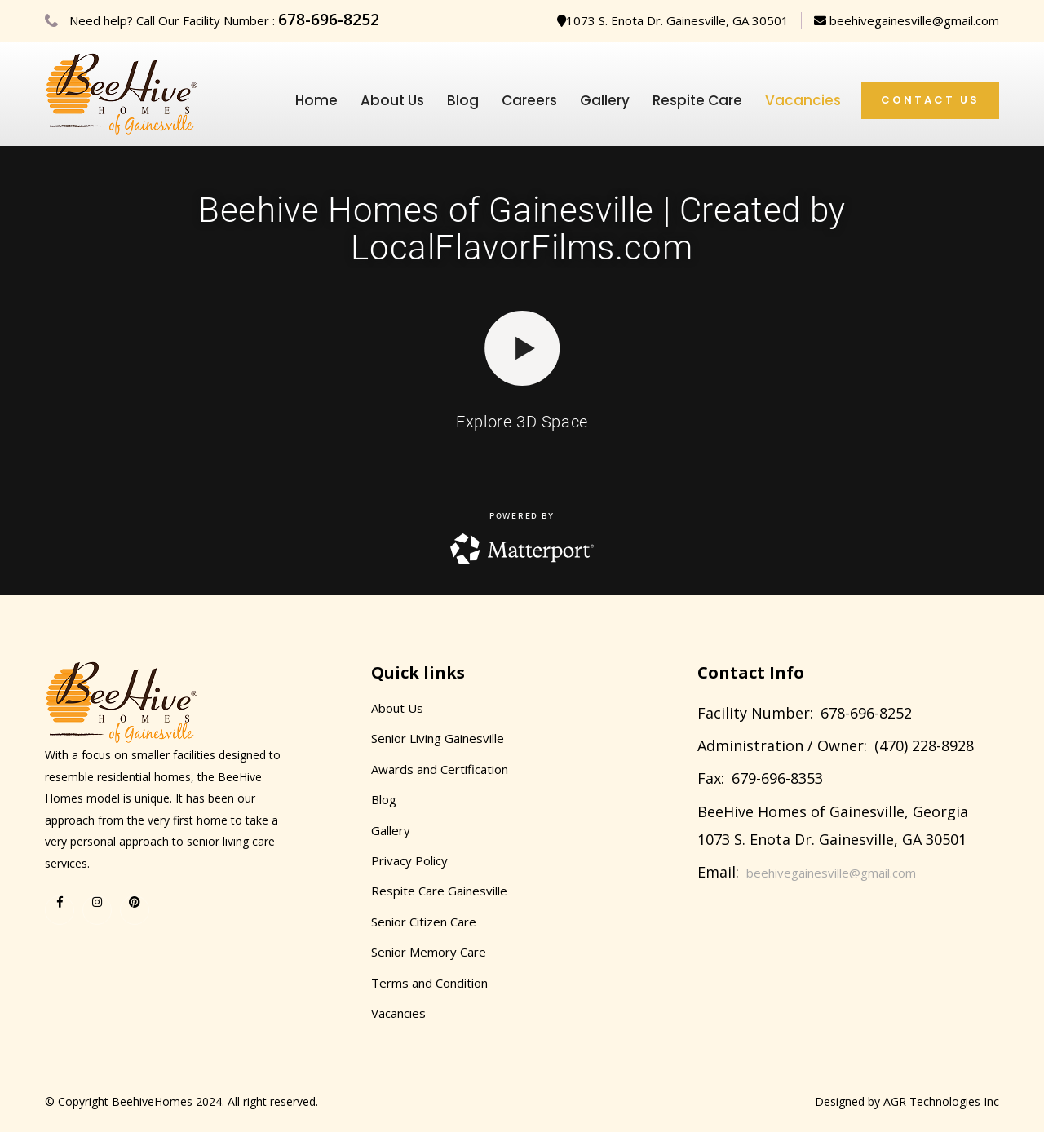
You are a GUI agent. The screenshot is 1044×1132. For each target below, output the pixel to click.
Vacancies (803, 100)
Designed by (849, 1101)
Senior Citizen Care (423, 921)
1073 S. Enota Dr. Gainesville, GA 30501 (673, 20)
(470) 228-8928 (924, 745)
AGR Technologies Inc (941, 1101)
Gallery (605, 100)
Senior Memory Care (428, 952)
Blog (463, 100)
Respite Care (697, 100)
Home (316, 100)
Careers (529, 100)
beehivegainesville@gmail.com (906, 20)
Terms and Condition (429, 983)
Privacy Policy (409, 860)
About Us (392, 100)
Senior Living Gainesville (437, 738)
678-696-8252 (328, 19)
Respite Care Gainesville (439, 890)
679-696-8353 (777, 778)
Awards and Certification (439, 769)
